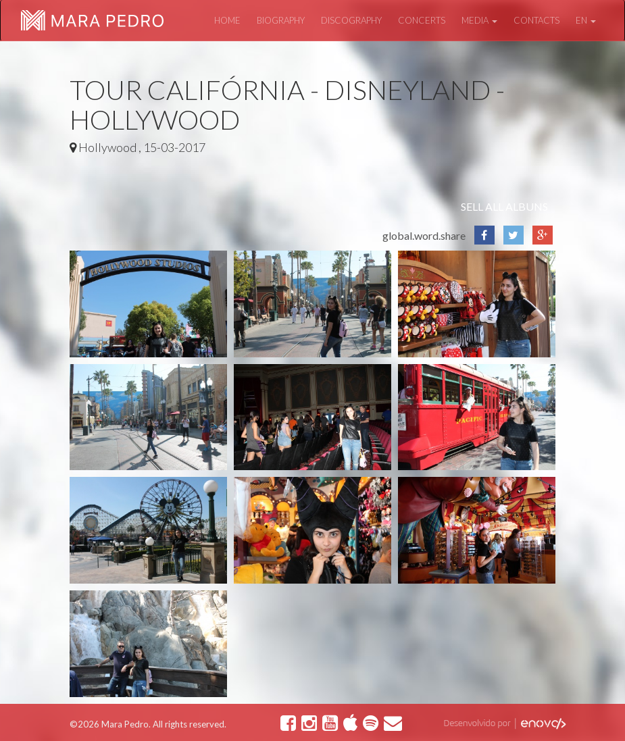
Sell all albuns (504, 206)
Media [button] (479, 20)
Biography (281, 20)
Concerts (421, 20)
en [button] (586, 20)
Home (227, 20)
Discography (351, 20)
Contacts (536, 20)
